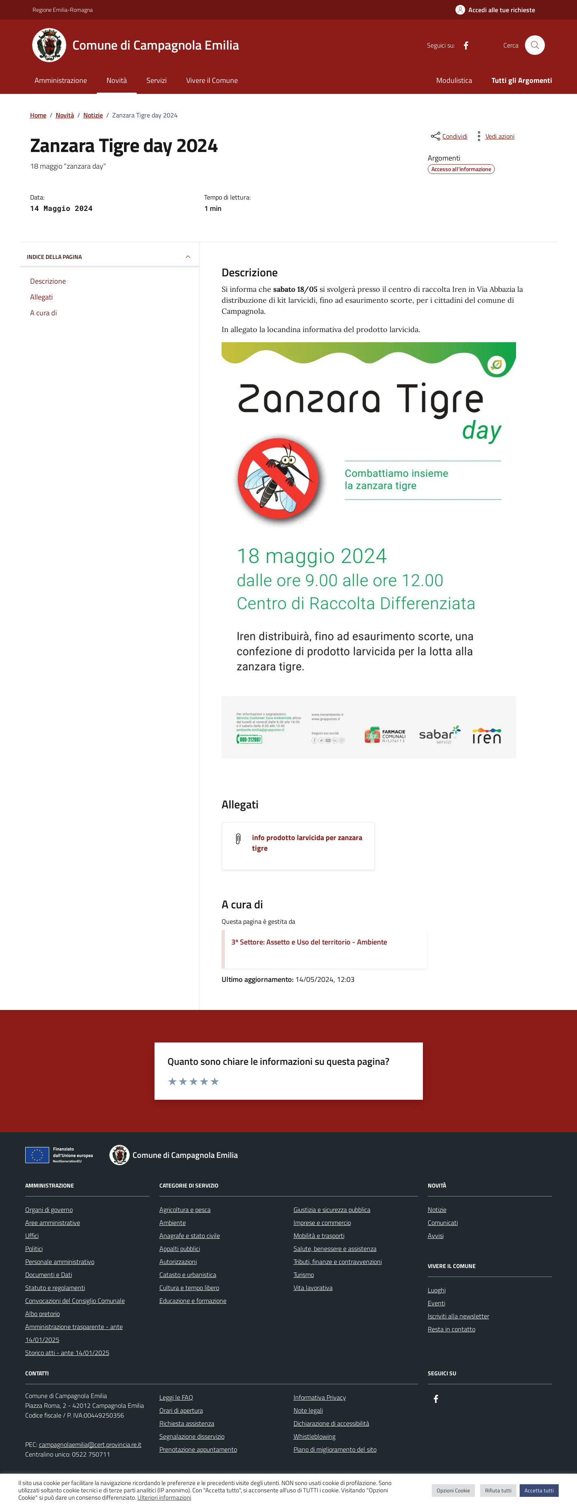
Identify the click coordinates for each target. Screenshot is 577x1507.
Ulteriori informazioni (164, 1497)
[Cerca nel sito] (534, 45)
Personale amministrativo (59, 1261)
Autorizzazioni (178, 1261)
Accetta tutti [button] (539, 1490)
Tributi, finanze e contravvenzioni (338, 1261)
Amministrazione (61, 80)
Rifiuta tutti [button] (498, 1490)
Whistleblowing (314, 1436)
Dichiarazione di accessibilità (331, 1423)
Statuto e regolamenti (55, 1287)
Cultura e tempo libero (189, 1287)
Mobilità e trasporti (319, 1235)
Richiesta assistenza (186, 1423)
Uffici (32, 1235)
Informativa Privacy (320, 1397)
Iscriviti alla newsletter (458, 1316)
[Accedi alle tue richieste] (495, 10)
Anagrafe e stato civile (189, 1235)
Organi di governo (49, 1209)
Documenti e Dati (48, 1274)
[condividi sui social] (448, 136)
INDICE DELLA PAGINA (110, 257)
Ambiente (172, 1222)
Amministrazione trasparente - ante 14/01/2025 (74, 1333)
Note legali (308, 1410)
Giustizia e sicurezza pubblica (332, 1209)
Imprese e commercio (322, 1222)
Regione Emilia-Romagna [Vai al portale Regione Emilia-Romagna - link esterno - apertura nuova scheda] (63, 9)
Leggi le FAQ (176, 1397)
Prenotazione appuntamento (198, 1449)
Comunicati (443, 1222)
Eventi (436, 1303)
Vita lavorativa (313, 1287)
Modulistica (454, 80)
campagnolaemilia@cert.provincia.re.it (90, 1444)
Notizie (437, 1209)
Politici (34, 1248)
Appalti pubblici (179, 1248)
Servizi (156, 80)
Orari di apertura (181, 1410)
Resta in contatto (451, 1329)
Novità (117, 80)
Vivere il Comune (212, 80)
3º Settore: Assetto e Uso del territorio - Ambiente (309, 941)
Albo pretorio (42, 1313)
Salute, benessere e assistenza (335, 1248)
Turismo (304, 1274)
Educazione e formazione (192, 1300)
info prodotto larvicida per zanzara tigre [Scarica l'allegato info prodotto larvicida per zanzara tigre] (307, 842)
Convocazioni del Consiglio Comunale (75, 1300)
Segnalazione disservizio (191, 1436)
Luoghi (437, 1290)
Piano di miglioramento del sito (335, 1449)
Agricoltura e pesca (185, 1209)
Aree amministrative (52, 1222)
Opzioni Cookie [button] (453, 1490)
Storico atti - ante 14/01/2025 (67, 1352)
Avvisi (436, 1235)
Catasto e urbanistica (187, 1274)
